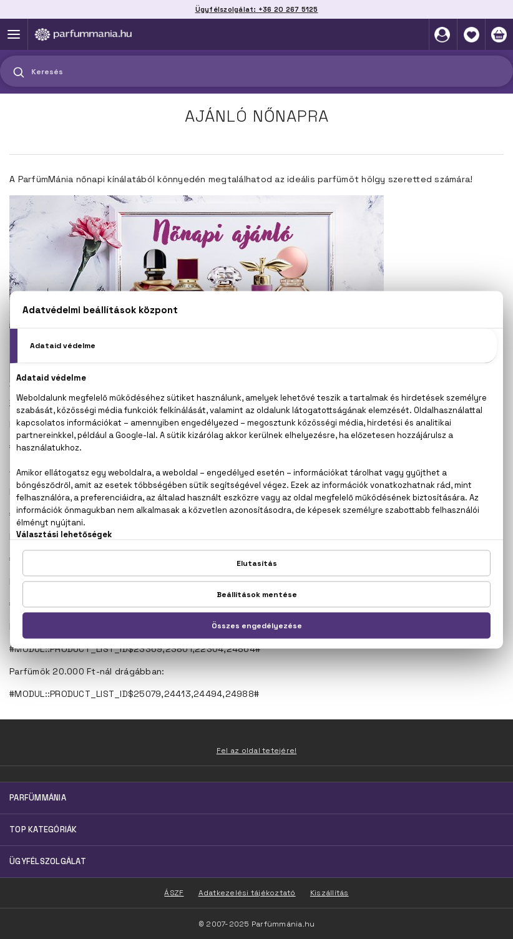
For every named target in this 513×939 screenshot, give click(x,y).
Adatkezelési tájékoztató (247, 893)
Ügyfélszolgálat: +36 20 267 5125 (256, 9)
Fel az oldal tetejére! (257, 750)
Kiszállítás (329, 893)
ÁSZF (173, 893)
